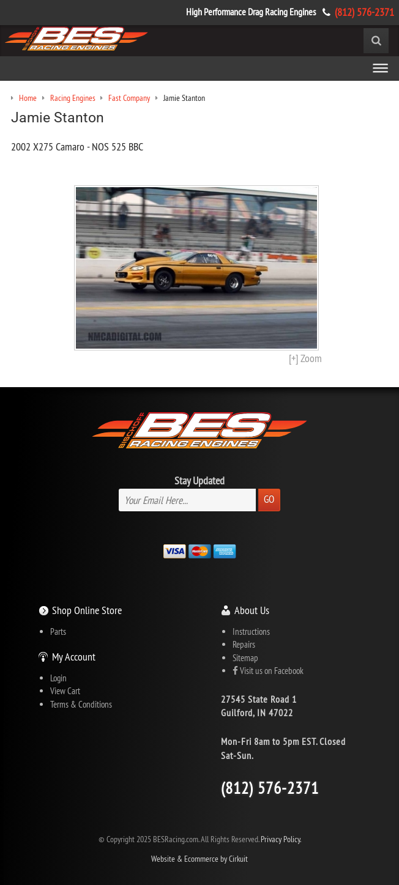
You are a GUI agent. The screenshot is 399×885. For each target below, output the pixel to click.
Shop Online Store (87, 610)
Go (269, 499)
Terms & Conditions (81, 704)
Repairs (244, 644)
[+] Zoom (305, 358)
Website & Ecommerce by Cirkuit (199, 859)
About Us (251, 610)
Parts (58, 631)
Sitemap (245, 658)
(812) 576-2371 (364, 12)
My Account (73, 657)
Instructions (251, 631)
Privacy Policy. (281, 839)
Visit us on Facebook (268, 670)
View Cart (65, 691)
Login (58, 678)
